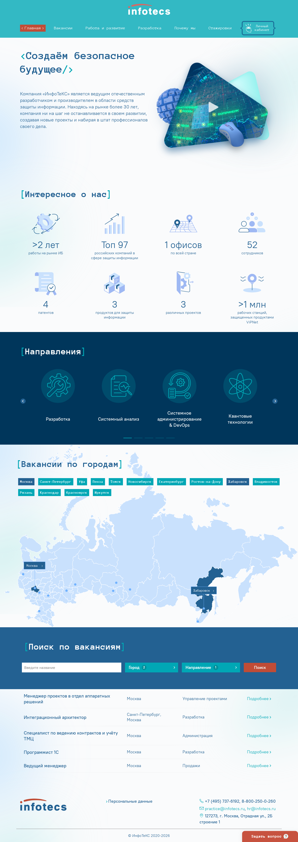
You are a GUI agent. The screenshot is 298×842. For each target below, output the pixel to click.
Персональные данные (130, 801)
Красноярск (76, 492)
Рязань (26, 492)
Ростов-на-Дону (206, 481)
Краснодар (49, 492)
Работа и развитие (105, 28)
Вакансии (63, 28)
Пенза (98, 481)
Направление (202, 667)
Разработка (150, 28)
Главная (33, 28)
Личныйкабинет (262, 28)
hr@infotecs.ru (261, 808)
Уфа (82, 481)
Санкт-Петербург (55, 481)
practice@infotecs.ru (225, 808)
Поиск (260, 667)
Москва (26, 481)
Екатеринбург (171, 481)
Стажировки (220, 28)
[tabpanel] (58, 398)
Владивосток (266, 481)
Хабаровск (237, 481)
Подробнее (258, 698)
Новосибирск (140, 481)
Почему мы (185, 28)
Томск (116, 481)
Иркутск (102, 492)
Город (137, 667)
